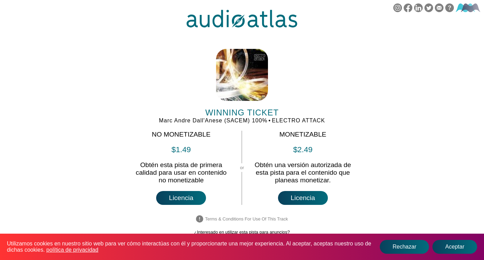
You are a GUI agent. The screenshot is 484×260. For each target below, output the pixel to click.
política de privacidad (72, 250)
